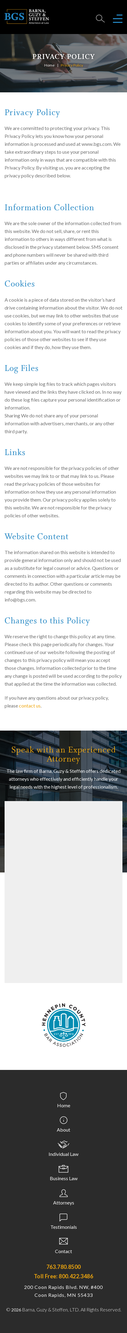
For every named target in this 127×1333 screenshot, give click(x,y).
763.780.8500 (63, 1266)
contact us (30, 705)
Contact (63, 1251)
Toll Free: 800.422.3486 (63, 1276)
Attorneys (63, 1202)
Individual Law (63, 1154)
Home (49, 65)
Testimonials (63, 1227)
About (63, 1130)
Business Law (64, 1178)
